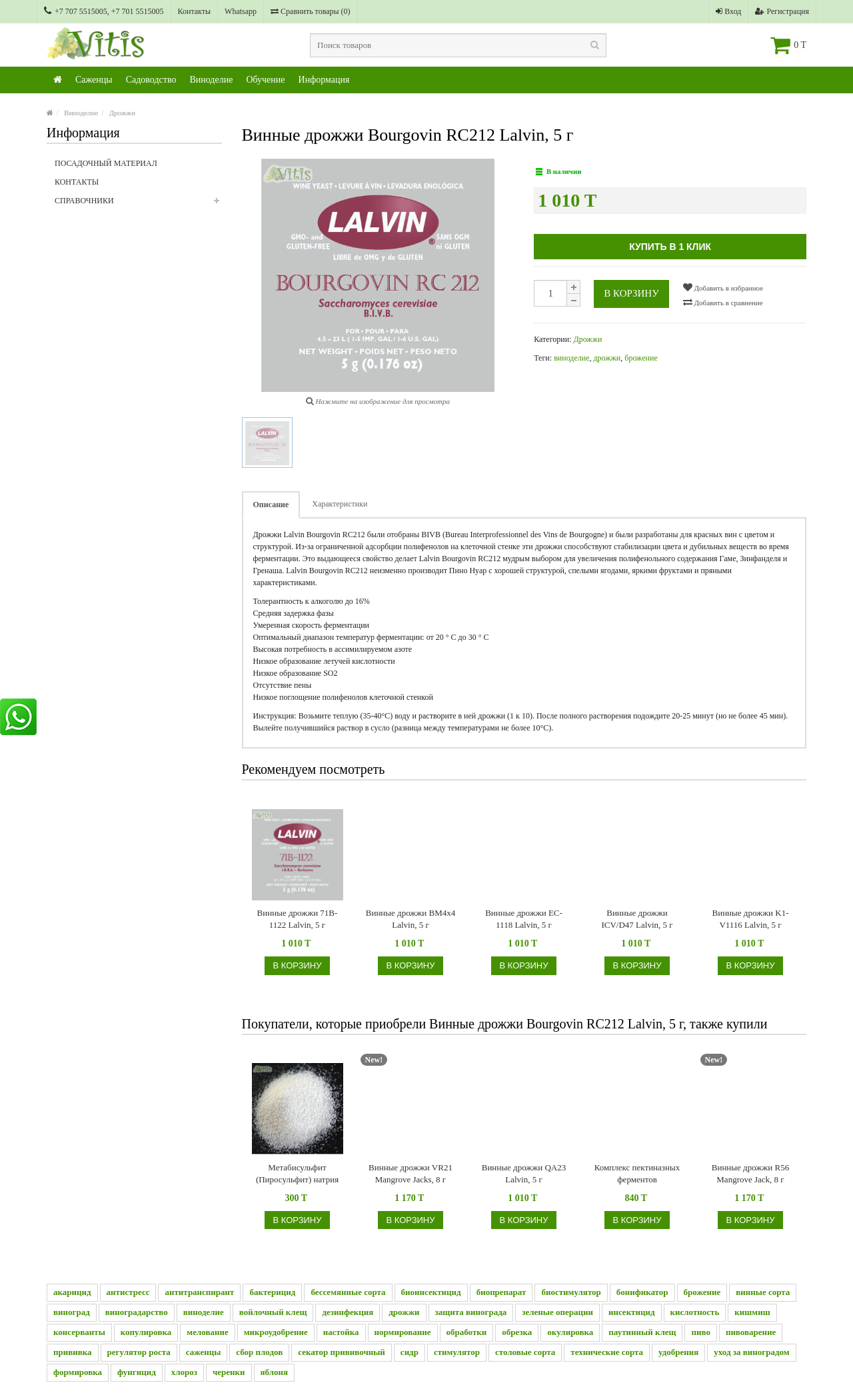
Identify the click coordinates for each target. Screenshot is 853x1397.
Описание (271, 504)
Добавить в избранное (723, 287)
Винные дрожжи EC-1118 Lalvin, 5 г (523, 919)
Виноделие (211, 80)
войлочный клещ (273, 1312)
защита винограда (471, 1312)
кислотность (695, 1312)
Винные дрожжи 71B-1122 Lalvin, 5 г (297, 919)
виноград (71, 1312)
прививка (72, 1352)
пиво (700, 1332)
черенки (229, 1372)
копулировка (146, 1332)
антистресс (128, 1292)
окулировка (570, 1332)
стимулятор (457, 1352)
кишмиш (752, 1312)
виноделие (571, 358)
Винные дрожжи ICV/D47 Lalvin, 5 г (636, 919)
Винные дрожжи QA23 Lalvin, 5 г (524, 1173)
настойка (341, 1332)
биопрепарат (501, 1292)
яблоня (275, 1372)
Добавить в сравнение (723, 302)
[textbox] (458, 45)
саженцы (203, 1352)
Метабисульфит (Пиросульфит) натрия (297, 1173)
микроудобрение (276, 1332)
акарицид (72, 1292)
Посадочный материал (106, 163)
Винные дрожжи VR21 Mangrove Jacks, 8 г (410, 1173)
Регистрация (782, 11)
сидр (410, 1352)
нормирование (403, 1332)
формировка (77, 1372)
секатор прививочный (341, 1352)
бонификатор (642, 1292)
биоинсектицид (431, 1292)
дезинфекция (347, 1312)
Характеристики (339, 504)
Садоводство (151, 80)
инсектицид (631, 1312)
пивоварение (751, 1332)
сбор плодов (259, 1352)
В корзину (631, 293)
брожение (640, 358)
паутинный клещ (642, 1332)
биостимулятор (570, 1292)
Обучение (265, 80)
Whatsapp (241, 11)
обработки (466, 1332)
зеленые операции (557, 1312)
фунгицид (136, 1372)
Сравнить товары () (311, 11)
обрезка (517, 1332)
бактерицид (272, 1292)
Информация (324, 80)
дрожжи (606, 358)
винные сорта (763, 1292)
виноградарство (136, 1312)
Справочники (138, 204)
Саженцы (94, 80)
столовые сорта (525, 1352)
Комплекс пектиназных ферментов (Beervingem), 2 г (637, 1174)
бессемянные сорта (348, 1292)
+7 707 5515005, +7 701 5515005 (104, 11)
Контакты (194, 11)
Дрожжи (122, 113)
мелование (207, 1332)
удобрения (678, 1352)
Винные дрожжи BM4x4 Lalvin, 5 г (411, 919)
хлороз (184, 1372)
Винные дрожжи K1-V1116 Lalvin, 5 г (750, 919)
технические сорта (606, 1352)
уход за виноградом (751, 1352)
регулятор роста (139, 1352)
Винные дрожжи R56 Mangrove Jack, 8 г (750, 1173)
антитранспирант (199, 1292)
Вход (728, 11)
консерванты (79, 1332)
